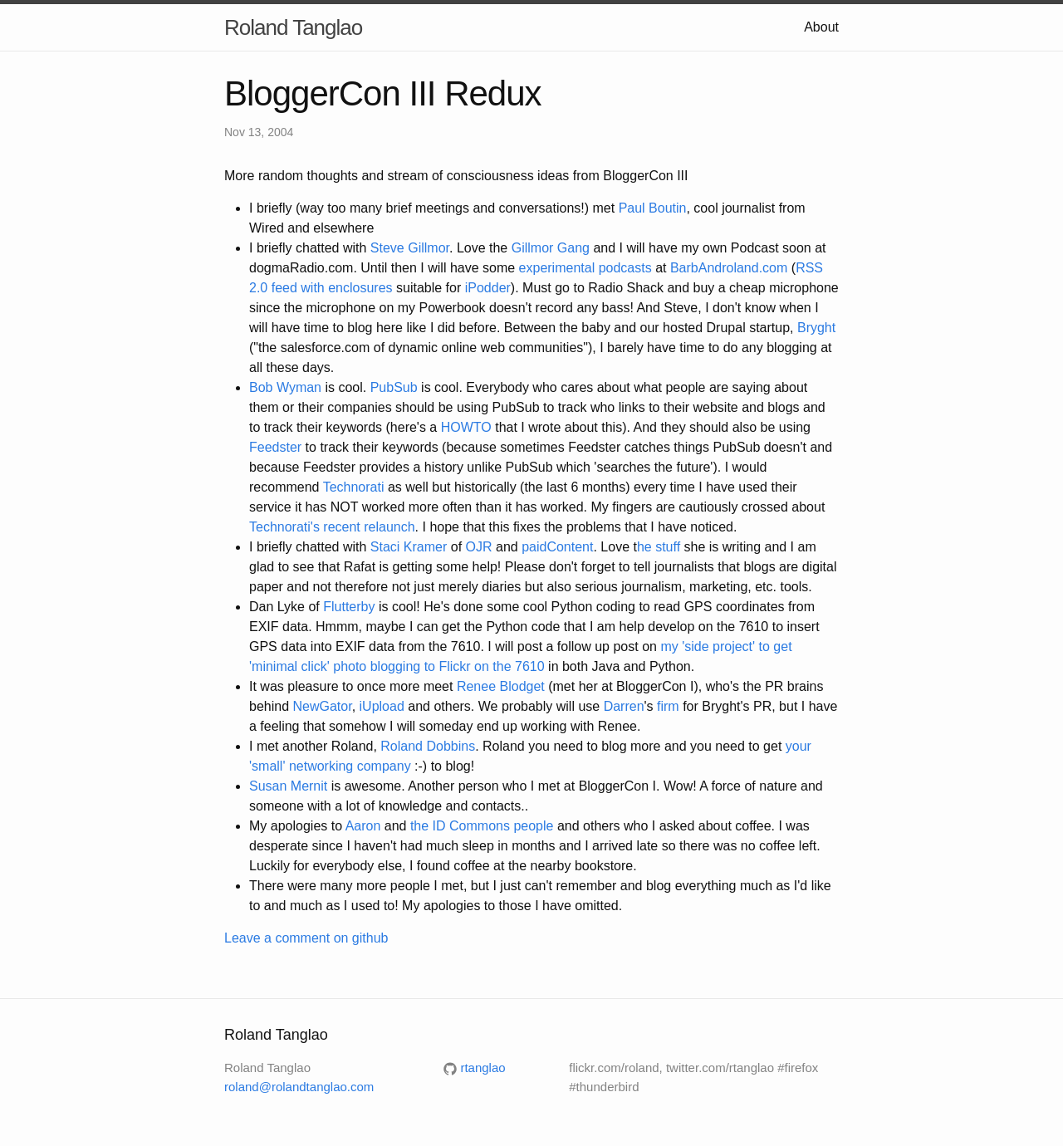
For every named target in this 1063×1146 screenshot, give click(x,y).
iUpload (382, 706)
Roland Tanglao (293, 27)
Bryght (816, 328)
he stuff (658, 547)
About (821, 27)
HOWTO (466, 427)
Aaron (363, 826)
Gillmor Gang (551, 248)
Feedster (275, 447)
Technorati (354, 487)
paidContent (557, 547)
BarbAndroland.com (728, 268)
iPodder (488, 288)
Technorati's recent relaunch (332, 527)
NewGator (322, 706)
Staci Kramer (408, 547)
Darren (624, 706)
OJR (479, 547)
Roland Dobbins (427, 746)
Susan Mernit (288, 786)
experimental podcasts (585, 268)
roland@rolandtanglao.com (299, 1087)
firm (668, 706)
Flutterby (349, 607)
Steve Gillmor (409, 248)
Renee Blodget (501, 686)
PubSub (394, 387)
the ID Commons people (482, 826)
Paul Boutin (650, 208)
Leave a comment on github (306, 938)
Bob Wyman (285, 387)
